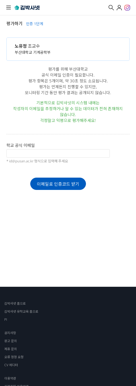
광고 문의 (10, 341)
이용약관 (10, 378)
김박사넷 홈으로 (15, 303)
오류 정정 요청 (14, 357)
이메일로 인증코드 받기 (58, 184)
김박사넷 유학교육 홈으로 (21, 311)
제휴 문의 (10, 349)
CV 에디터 (11, 365)
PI (5, 319)
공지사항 (10, 333)
